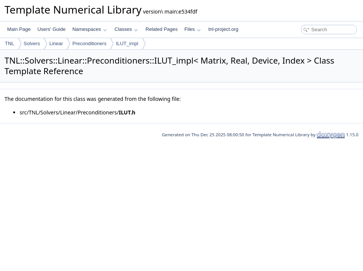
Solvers (32, 43)
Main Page (19, 29)
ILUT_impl (127, 43)
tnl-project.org (223, 29)
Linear (56, 43)
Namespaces (89, 29)
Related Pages (162, 29)
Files (192, 29)
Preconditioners (89, 43)
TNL (9, 43)
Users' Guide (51, 29)
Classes (126, 29)
